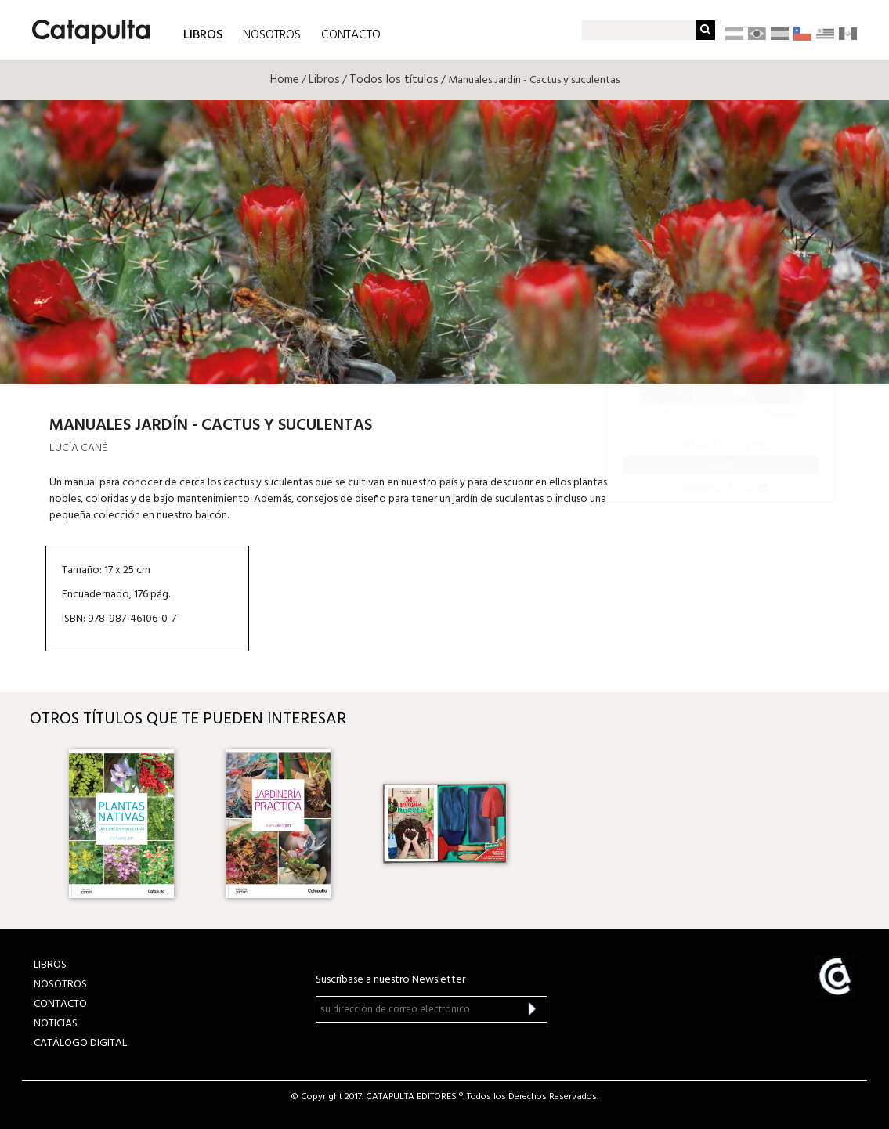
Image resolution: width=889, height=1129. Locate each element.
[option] (131, 823)
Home (284, 79)
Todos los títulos (394, 79)
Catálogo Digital (80, 1043)
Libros (324, 79)
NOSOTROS (272, 35)
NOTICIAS (56, 1024)
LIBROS (202, 34)
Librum (720, 464)
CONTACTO (351, 35)
